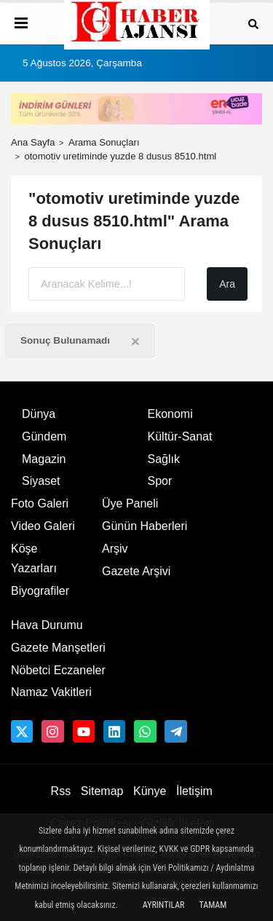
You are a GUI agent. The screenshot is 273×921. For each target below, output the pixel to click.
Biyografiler (40, 591)
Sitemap (102, 791)
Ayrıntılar (164, 905)
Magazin (44, 459)
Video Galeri (43, 526)
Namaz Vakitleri (51, 692)
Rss (61, 791)
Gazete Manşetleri (58, 647)
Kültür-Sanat (180, 436)
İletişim (194, 791)
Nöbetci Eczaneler (58, 670)
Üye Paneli (130, 503)
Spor (160, 481)
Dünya (38, 414)
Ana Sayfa (33, 142)
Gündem (44, 436)
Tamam (212, 905)
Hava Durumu (47, 625)
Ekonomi (170, 414)
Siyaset (41, 481)
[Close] (135, 341)
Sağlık (164, 459)
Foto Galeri (39, 503)
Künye (149, 791)
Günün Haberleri (144, 526)
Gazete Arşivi (136, 571)
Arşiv (115, 548)
